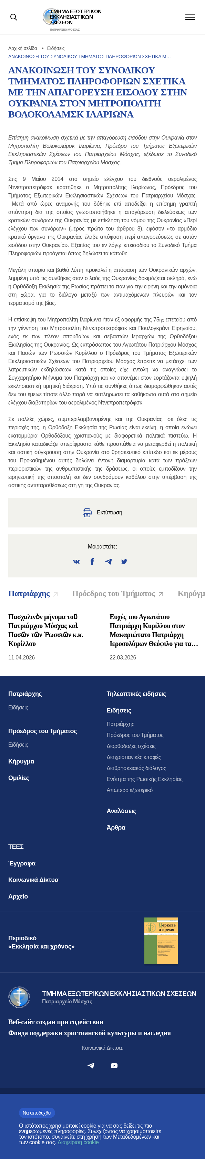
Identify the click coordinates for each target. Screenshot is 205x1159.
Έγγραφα (21, 863)
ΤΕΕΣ (15, 846)
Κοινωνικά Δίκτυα (33, 879)
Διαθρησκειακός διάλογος (136, 768)
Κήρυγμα (21, 761)
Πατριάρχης (25, 693)
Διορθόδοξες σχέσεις (131, 746)
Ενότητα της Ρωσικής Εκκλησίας (145, 779)
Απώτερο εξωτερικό (130, 790)
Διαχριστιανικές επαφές (134, 757)
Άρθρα (116, 827)
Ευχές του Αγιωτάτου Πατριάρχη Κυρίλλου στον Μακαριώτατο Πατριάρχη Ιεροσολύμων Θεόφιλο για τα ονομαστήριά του (150, 630)
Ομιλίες (18, 778)
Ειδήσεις (18, 707)
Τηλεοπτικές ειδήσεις (136, 693)
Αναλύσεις (121, 811)
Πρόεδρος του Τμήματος (42, 731)
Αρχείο (18, 896)
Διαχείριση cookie (78, 1142)
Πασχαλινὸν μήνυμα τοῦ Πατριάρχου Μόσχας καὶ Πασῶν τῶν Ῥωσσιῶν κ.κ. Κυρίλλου (45, 630)
